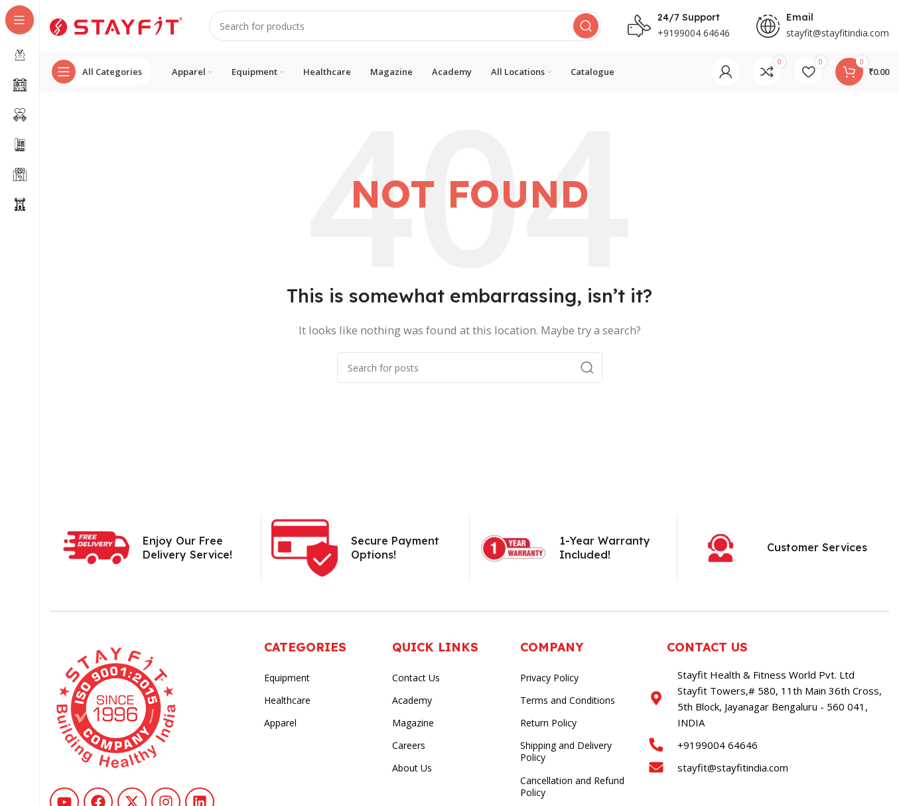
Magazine (413, 724)
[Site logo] (116, 25)
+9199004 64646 (693, 33)
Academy (412, 701)
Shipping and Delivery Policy (566, 752)
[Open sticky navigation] (100, 73)
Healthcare (287, 701)
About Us (412, 769)
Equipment (287, 679)
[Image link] (116, 707)
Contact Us (416, 679)
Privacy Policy (549, 679)
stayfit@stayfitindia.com (837, 33)
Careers (408, 746)
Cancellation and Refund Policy (572, 787)
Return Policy (548, 724)
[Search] (405, 26)
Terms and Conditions (567, 701)
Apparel (280, 724)
